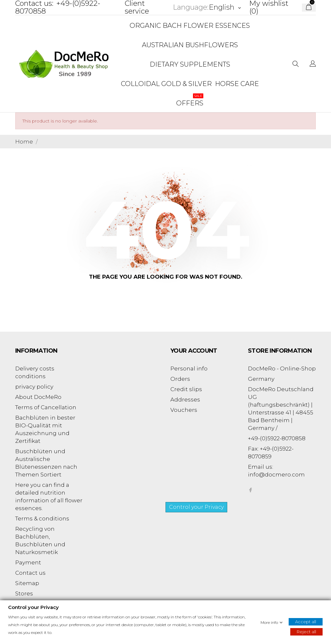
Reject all (306, 631)
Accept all (305, 621)
